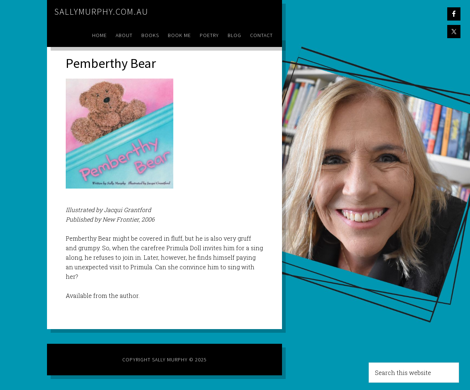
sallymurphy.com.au (101, 11)
